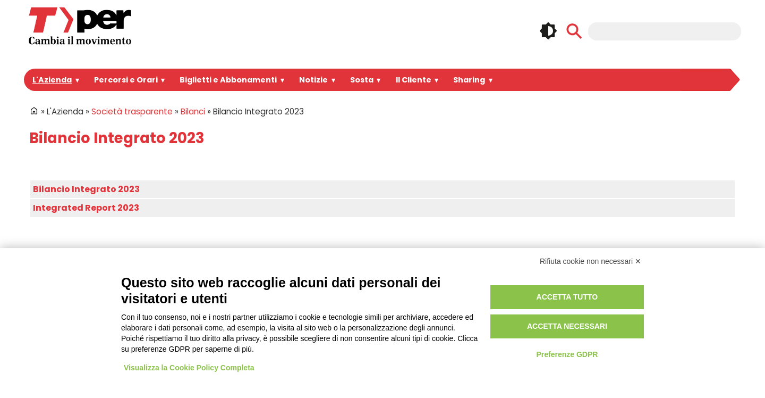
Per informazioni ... (52, 331)
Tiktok (652, 322)
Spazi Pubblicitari (199, 319)
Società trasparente (127, 111)
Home (34, 110)
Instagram (652, 300)
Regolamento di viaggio (510, 319)
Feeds (677, 322)
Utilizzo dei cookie (500, 306)
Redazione (337, 331)
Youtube (701, 300)
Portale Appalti (194, 295)
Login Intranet (342, 295)
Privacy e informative (505, 295)
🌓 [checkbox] (548, 31)
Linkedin (677, 300)
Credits (480, 331)
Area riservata (343, 319)
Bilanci (183, 111)
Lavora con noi (195, 331)
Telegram (726, 300)
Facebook (628, 300)
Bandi (178, 306)
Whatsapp (628, 322)
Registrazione (342, 306)
